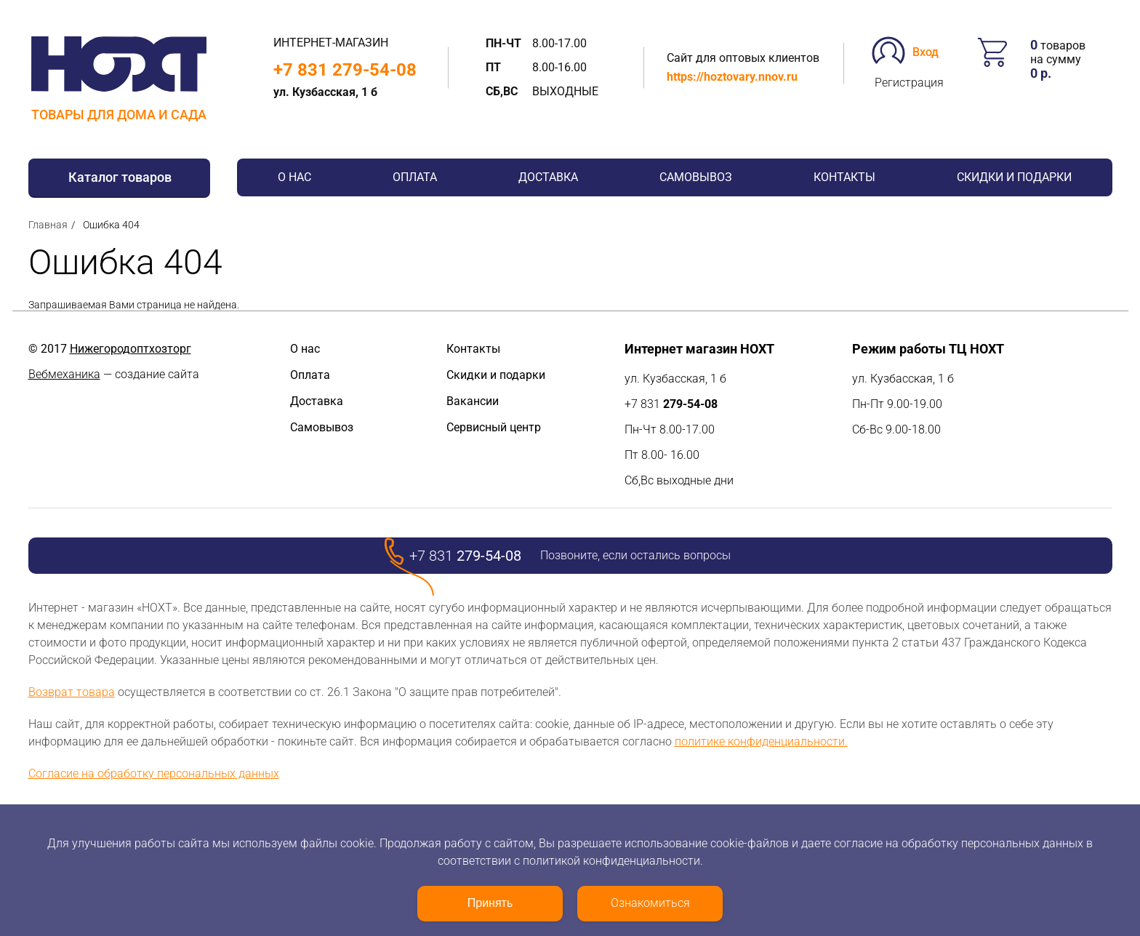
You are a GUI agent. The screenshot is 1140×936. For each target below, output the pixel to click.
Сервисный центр (493, 427)
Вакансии (472, 401)
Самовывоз (695, 177)
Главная (48, 225)
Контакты (844, 177)
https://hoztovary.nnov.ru (732, 77)
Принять (490, 903)
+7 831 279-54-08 (345, 70)
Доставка (548, 177)
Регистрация (909, 82)
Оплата (415, 177)
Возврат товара (71, 692)
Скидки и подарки (1014, 177)
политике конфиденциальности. (761, 741)
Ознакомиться (650, 903)
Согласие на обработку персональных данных (153, 773)
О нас (294, 177)
